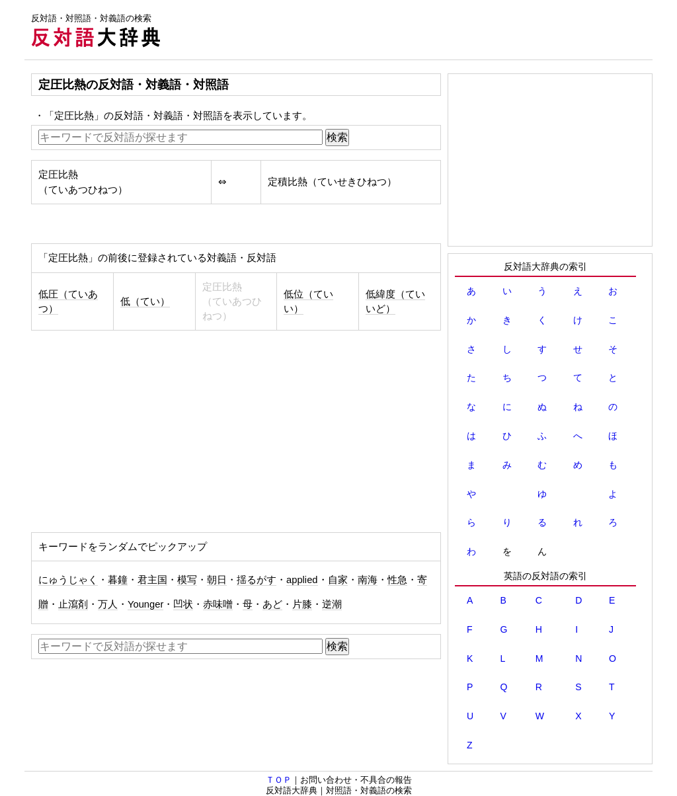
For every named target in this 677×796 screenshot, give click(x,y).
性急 (397, 580)
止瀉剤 (73, 604)
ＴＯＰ (279, 780)
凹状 (183, 604)
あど (272, 604)
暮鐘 (118, 580)
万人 (108, 604)
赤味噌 (218, 604)
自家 (338, 580)
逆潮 (332, 604)
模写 (187, 580)
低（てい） (145, 301)
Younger (145, 604)
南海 (368, 580)
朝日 (217, 580)
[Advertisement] (412, 30)
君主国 (152, 580)
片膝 (302, 604)
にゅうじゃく (68, 580)
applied (302, 580)
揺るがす (256, 580)
